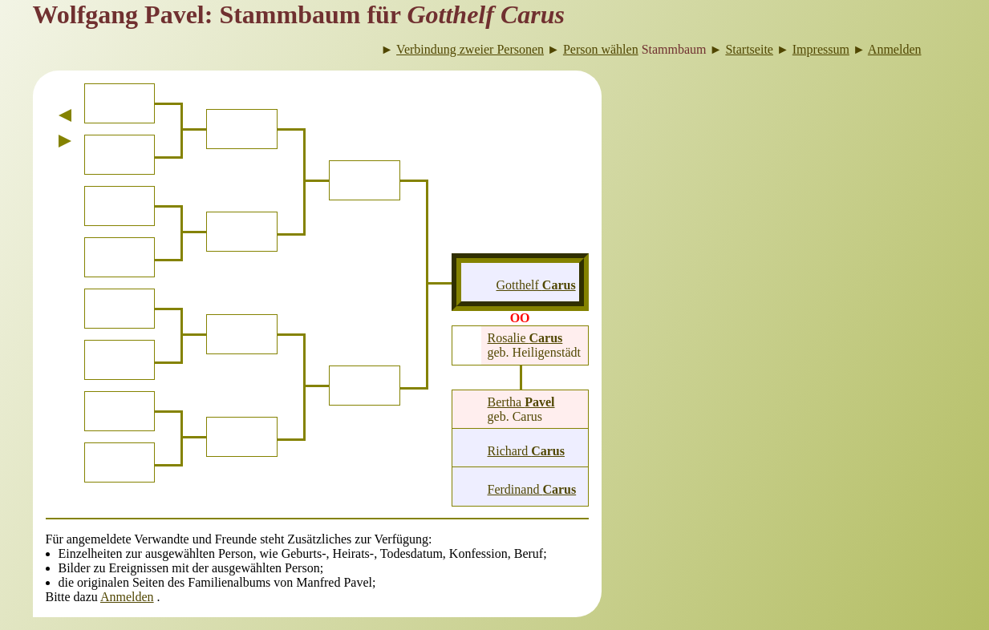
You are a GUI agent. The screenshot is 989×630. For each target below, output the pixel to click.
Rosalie (525, 338)
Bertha (521, 402)
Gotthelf (536, 285)
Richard (526, 451)
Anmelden (127, 597)
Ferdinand (532, 489)
